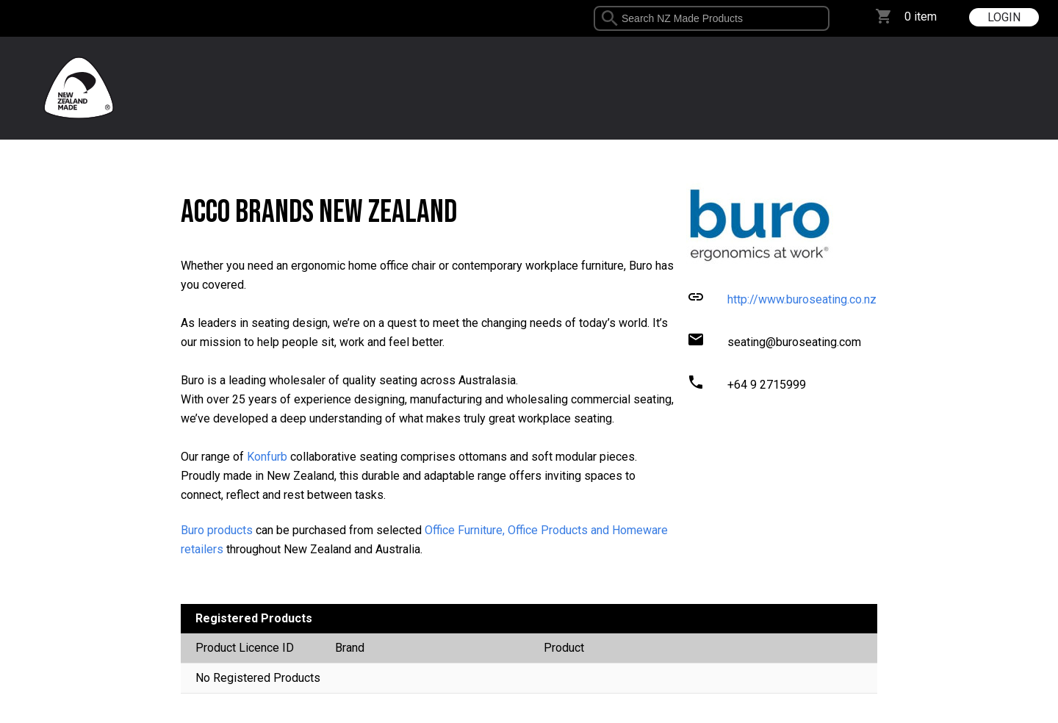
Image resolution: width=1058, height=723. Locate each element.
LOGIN (1004, 17)
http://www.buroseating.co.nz (802, 299)
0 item (920, 17)
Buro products (217, 530)
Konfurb (267, 457)
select (824, 18)
